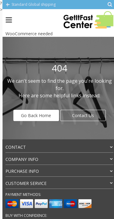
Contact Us (83, 115)
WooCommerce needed (29, 33)
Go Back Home (36, 115)
